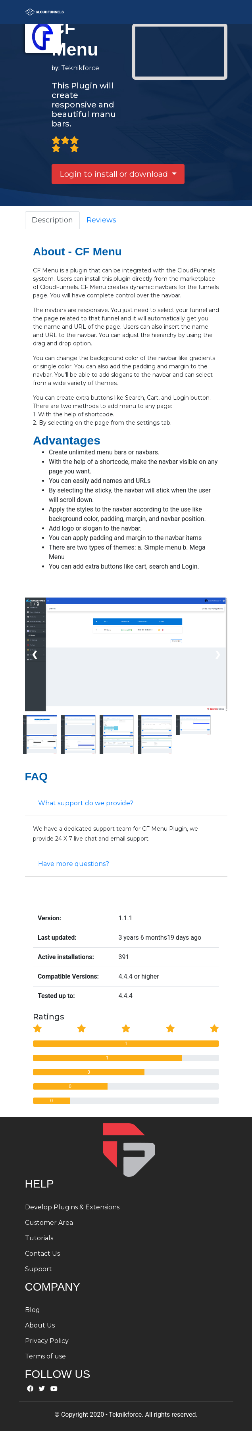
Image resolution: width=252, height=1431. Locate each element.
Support (38, 1269)
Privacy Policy (47, 1341)
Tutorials (39, 1238)
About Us (40, 1325)
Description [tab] (52, 220)
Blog (32, 1310)
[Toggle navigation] (216, 12)
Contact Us (42, 1253)
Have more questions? (73, 864)
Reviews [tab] (101, 220)
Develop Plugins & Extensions (72, 1207)
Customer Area (49, 1222)
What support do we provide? (85, 803)
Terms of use (45, 1356)
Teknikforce (80, 68)
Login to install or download (115, 174)
